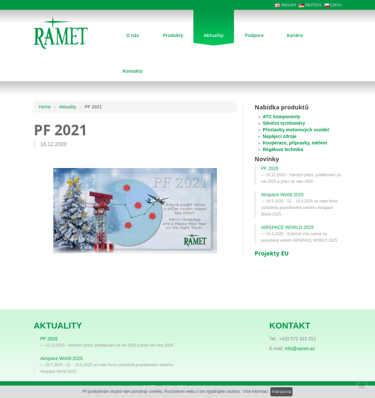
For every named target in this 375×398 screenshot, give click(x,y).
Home (45, 106)
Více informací (255, 391)
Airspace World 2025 (282, 194)
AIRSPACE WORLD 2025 (287, 227)
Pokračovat (281, 391)
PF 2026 (269, 168)
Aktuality (67, 106)
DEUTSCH (310, 4)
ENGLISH (285, 4)
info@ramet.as (299, 348)
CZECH (332, 4)
